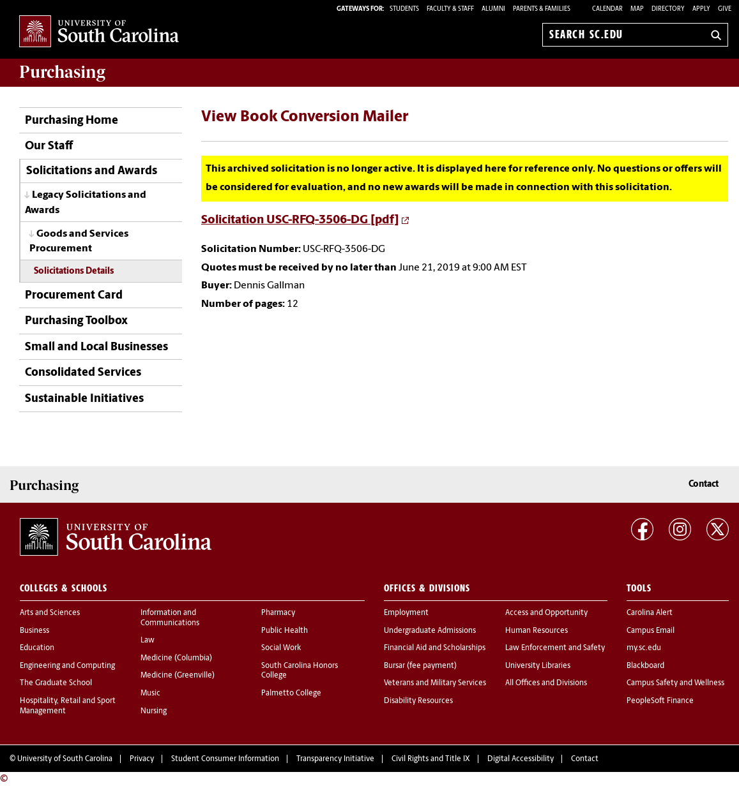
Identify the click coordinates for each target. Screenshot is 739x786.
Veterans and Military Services (435, 683)
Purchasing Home (71, 121)
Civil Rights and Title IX (431, 759)
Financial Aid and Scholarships (434, 648)
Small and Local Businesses (96, 347)
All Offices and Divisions (546, 683)
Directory (668, 9)
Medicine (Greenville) (178, 675)
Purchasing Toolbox (76, 321)
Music (150, 693)
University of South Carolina (64, 759)
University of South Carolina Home (99, 32)
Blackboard (645, 666)
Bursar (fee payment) (420, 666)
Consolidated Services (83, 373)
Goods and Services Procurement (78, 241)
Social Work (281, 648)
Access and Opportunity (546, 613)
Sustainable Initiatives (84, 399)
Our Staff (49, 146)
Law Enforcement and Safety (555, 648)
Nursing (154, 711)
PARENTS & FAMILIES (541, 9)
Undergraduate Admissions (430, 631)
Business (34, 631)
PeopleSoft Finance (660, 701)
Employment (406, 613)
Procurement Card (74, 296)
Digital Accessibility (520, 759)
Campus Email (650, 631)
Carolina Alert (650, 613)
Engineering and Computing (67, 666)
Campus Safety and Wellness (675, 683)
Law (148, 640)
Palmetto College (291, 693)
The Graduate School (56, 683)
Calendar (607, 9)
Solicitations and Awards (91, 171)
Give (724, 9)
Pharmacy (278, 613)
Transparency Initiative (335, 759)
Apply (701, 9)
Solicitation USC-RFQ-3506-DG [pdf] (300, 220)
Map (637, 9)
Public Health (284, 631)
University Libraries (537, 666)
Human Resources (536, 631)
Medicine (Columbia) (176, 658)
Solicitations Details (74, 271)
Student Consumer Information (225, 759)
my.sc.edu (644, 648)
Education (37, 648)
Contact (704, 484)
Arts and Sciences (50, 613)
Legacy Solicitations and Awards (85, 202)
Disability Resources (418, 701)
